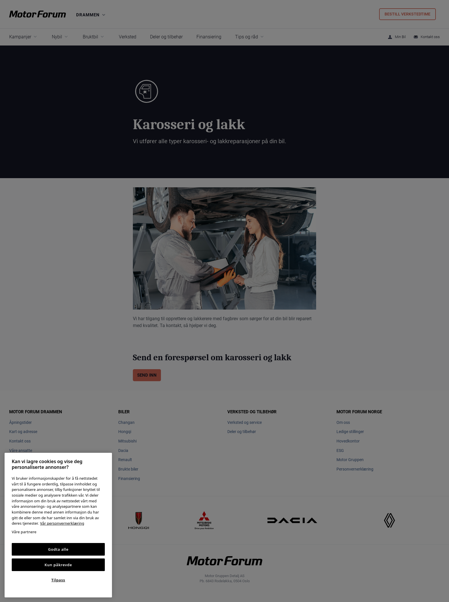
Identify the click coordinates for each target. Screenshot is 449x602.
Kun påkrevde (58, 564)
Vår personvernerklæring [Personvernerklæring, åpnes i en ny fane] (62, 523)
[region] (58, 525)
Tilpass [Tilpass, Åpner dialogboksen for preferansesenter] (58, 580)
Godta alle (58, 549)
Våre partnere (24, 531)
